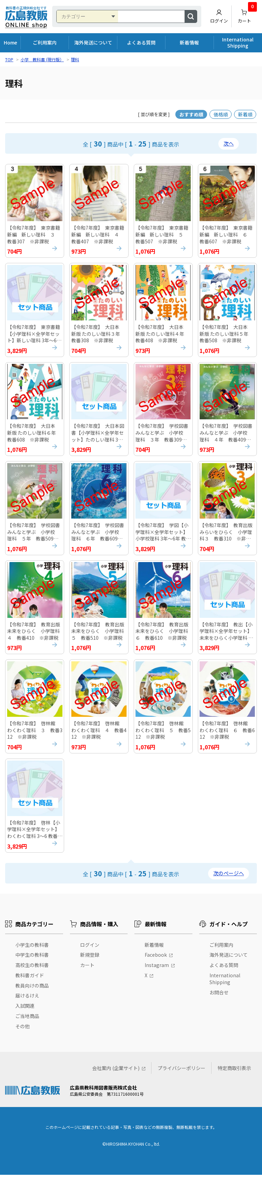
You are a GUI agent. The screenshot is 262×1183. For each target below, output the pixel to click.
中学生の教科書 (32, 963)
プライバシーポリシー (181, 1076)
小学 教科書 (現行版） (42, 59)
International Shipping (237, 42)
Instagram (157, 973)
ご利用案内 (45, 42)
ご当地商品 (27, 1024)
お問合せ (219, 1000)
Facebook (156, 963)
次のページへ (228, 881)
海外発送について (93, 42)
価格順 (221, 114)
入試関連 (24, 1014)
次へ (228, 143)
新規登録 (89, 963)
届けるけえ (27, 1004)
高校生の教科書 (32, 973)
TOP (9, 59)
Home (10, 42)
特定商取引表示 (234, 1076)
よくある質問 (141, 42)
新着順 (245, 114)
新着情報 (189, 42)
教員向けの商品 (32, 993)
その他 (22, 1034)
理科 (75, 59)
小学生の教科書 (32, 953)
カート (247, 14)
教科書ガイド (29, 983)
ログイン (219, 16)
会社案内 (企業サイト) (116, 1076)
